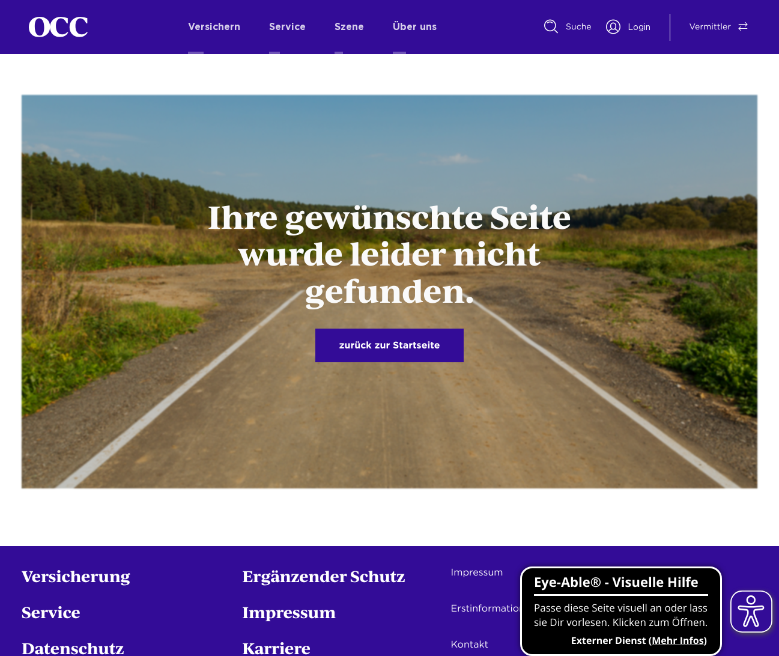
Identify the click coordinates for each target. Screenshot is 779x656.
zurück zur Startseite (389, 345)
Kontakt (469, 644)
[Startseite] (58, 27)
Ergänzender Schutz (323, 575)
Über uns (415, 27)
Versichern (214, 27)
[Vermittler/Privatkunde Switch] (710, 27)
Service (287, 27)
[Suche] (568, 27)
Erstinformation (488, 608)
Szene (349, 27)
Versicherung (76, 575)
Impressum (289, 611)
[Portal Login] (628, 27)
